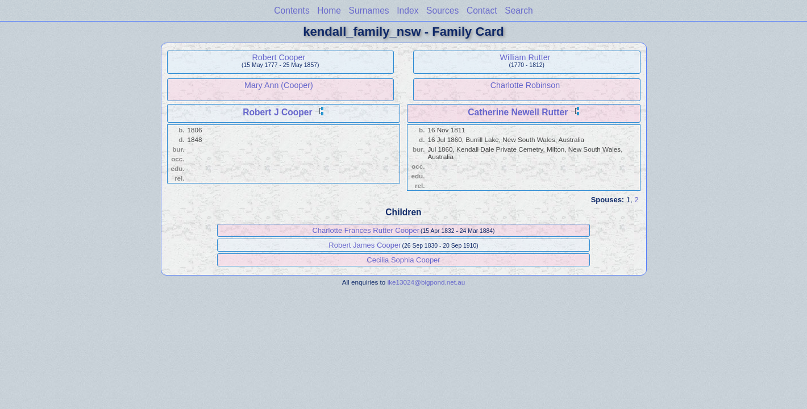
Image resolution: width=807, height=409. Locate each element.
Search (519, 10)
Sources (442, 10)
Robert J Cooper (277, 112)
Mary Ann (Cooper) (278, 85)
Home (329, 10)
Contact (482, 10)
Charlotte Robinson (525, 85)
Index (407, 10)
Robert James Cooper (364, 245)
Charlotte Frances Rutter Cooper (365, 230)
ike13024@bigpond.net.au (426, 282)
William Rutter (525, 57)
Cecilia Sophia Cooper (403, 260)
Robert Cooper (279, 57)
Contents (291, 10)
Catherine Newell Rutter (518, 112)
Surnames (369, 10)
